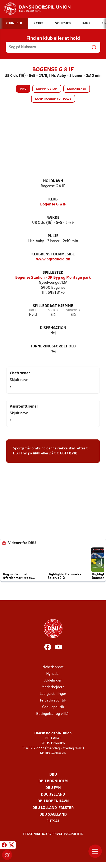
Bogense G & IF (53, 204)
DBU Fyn (53, 788)
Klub (53, 199)
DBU (53, 774)
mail (36, 453)
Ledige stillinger (53, 694)
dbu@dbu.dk (55, 753)
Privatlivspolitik (53, 700)
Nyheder (53, 674)
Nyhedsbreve (53, 667)
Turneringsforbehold (53, 346)
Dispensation (53, 328)
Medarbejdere (53, 687)
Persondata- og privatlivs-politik (53, 834)
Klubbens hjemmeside (53, 254)
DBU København (53, 801)
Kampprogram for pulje (53, 99)
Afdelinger (53, 680)
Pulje (53, 236)
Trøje (33, 310)
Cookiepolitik (53, 707)
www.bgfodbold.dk (53, 259)
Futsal (53, 821)
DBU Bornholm (53, 781)
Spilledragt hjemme (53, 306)
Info (23, 89)
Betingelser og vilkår (53, 714)
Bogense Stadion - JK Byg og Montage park (53, 278)
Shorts (53, 310)
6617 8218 (68, 453)
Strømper (73, 310)
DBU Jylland (53, 794)
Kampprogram (46, 89)
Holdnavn (53, 181)
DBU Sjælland (53, 814)
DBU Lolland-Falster (53, 808)
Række (53, 218)
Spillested (53, 273)
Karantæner (76, 89)
